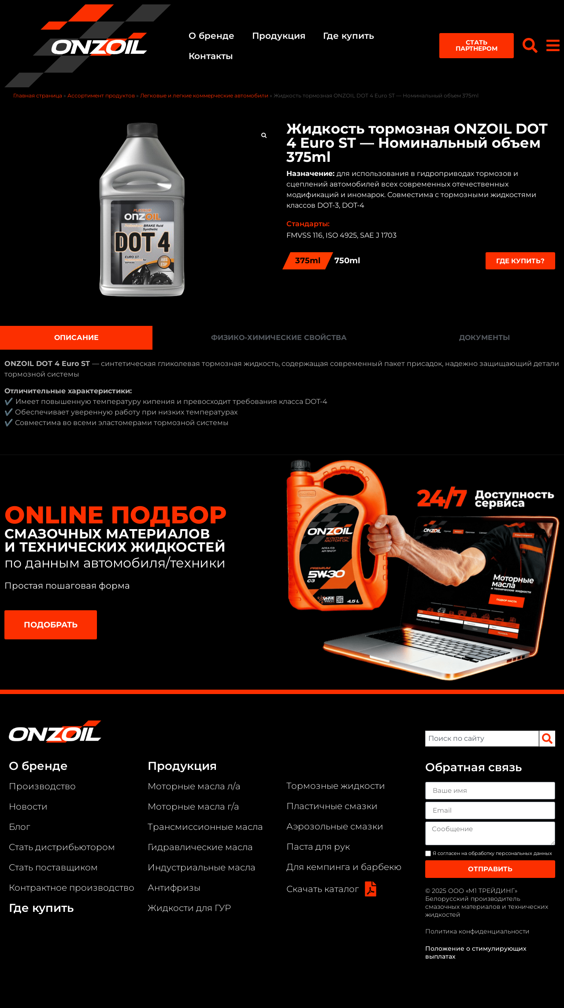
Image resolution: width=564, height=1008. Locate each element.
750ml (347, 260)
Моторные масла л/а (194, 785)
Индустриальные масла (202, 866)
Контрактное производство (71, 886)
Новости (28, 805)
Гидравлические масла (200, 846)
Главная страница (37, 94)
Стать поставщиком (53, 866)
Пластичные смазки (332, 805)
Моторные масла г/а (193, 805)
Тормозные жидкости (335, 785)
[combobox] (482, 738)
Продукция (277, 35)
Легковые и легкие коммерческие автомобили (204, 94)
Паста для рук (318, 845)
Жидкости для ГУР (189, 907)
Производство (42, 785)
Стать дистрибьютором (62, 846)
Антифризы (174, 886)
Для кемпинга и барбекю (343, 866)
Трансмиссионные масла (205, 826)
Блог (19, 826)
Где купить (347, 35)
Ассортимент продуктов (101, 94)
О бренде (210, 35)
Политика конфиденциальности (477, 931)
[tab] (76, 337)
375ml (307, 260)
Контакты (209, 55)
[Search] (547, 738)
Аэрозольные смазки (334, 825)
